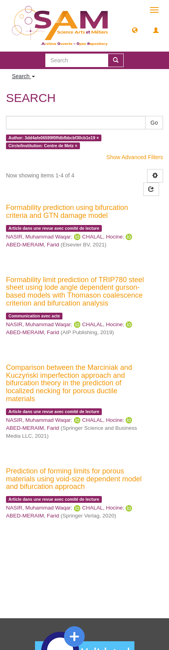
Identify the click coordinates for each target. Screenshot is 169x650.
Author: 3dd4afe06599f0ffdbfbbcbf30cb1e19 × (53, 137)
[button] (135, 30)
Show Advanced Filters (135, 157)
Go (154, 122)
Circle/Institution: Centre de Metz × (42, 145)
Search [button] (23, 76)
